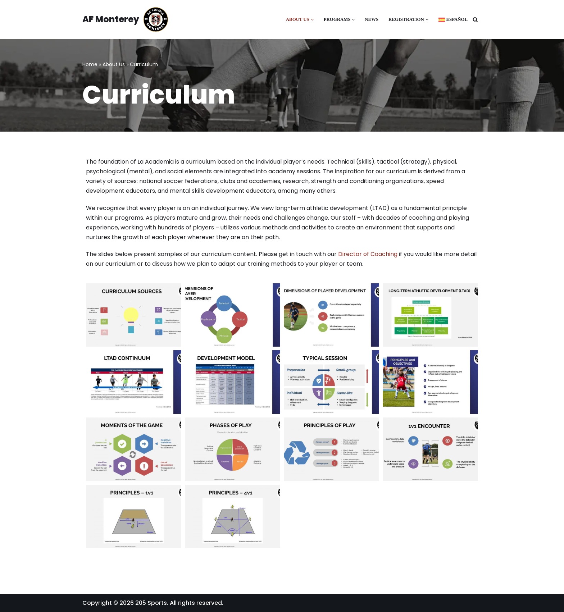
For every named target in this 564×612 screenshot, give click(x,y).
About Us (114, 64)
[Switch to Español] (453, 19)
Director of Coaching (367, 254)
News (371, 19)
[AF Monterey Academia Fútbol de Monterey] (125, 19)
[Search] (475, 19)
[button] (312, 19)
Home (89, 64)
